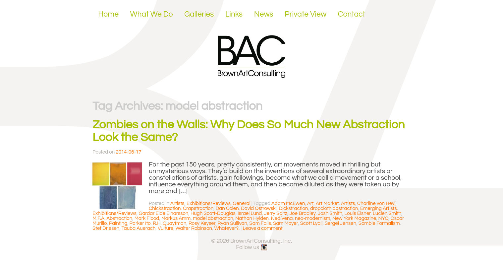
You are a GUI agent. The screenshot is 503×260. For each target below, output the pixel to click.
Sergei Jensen (340, 223)
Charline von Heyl (376, 203)
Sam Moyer (285, 223)
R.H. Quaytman (169, 223)
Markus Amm (176, 218)
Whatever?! (227, 228)
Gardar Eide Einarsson (164, 213)
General (242, 203)
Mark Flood (147, 218)
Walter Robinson (194, 228)
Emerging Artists (378, 208)
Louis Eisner (358, 213)
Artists (177, 203)
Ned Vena (282, 218)
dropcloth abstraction (334, 208)
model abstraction (213, 218)
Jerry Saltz (275, 213)
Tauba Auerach (139, 228)
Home (108, 14)
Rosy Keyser (202, 223)
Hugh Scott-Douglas (213, 213)
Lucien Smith (387, 213)
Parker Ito (140, 223)
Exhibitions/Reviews (209, 203)
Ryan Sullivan (233, 223)
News (263, 14)
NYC (383, 218)
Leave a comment (262, 228)
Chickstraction (165, 208)
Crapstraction (198, 208)
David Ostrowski (259, 208)
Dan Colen (227, 208)
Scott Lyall (311, 223)
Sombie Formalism (379, 223)
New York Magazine (354, 218)
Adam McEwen (288, 203)
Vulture (165, 228)
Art (310, 203)
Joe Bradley (302, 213)
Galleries (199, 14)
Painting (118, 223)
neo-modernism (312, 218)
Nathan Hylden (252, 218)
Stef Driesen (105, 228)
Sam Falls (260, 223)
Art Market (327, 203)
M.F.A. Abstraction (112, 218)
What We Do (151, 14)
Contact (351, 14)
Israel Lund (250, 213)
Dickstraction (293, 208)
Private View (305, 14)
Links (234, 14)
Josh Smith (330, 213)
